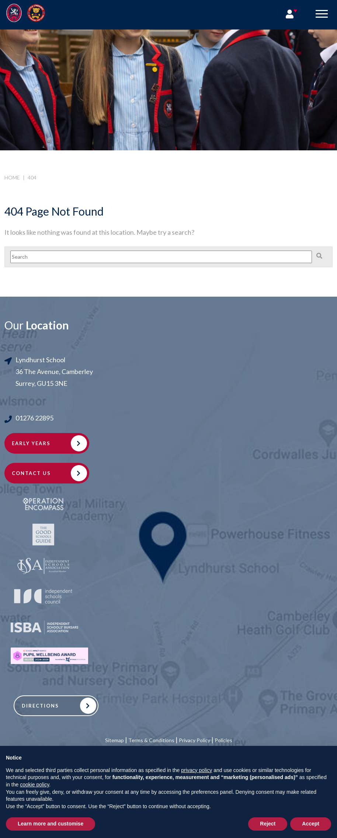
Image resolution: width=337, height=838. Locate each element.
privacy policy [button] (196, 770)
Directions (40, 706)
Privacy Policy (194, 740)
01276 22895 (34, 418)
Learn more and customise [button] (50, 824)
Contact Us (31, 473)
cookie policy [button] (34, 785)
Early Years (31, 443)
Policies (223, 740)
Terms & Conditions (151, 740)
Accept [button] (310, 824)
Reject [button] (267, 824)
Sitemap (114, 740)
